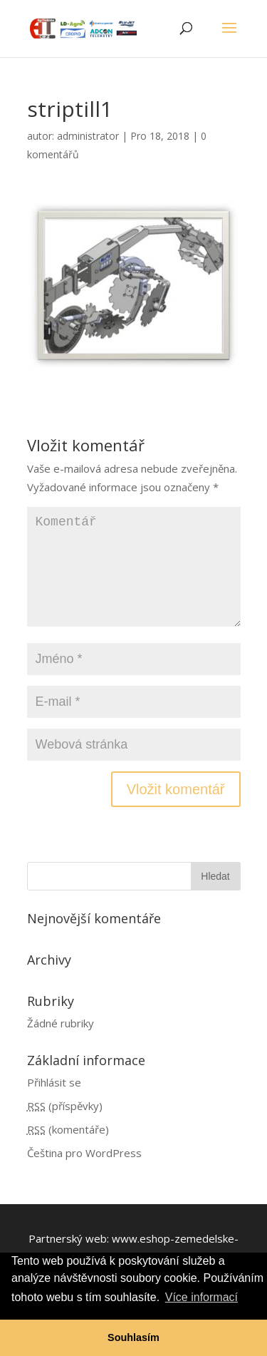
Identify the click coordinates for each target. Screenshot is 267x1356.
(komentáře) (68, 1129)
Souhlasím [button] (133, 1337)
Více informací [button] (201, 1297)
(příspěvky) (65, 1106)
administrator (88, 136)
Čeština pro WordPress (84, 1153)
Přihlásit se (54, 1082)
